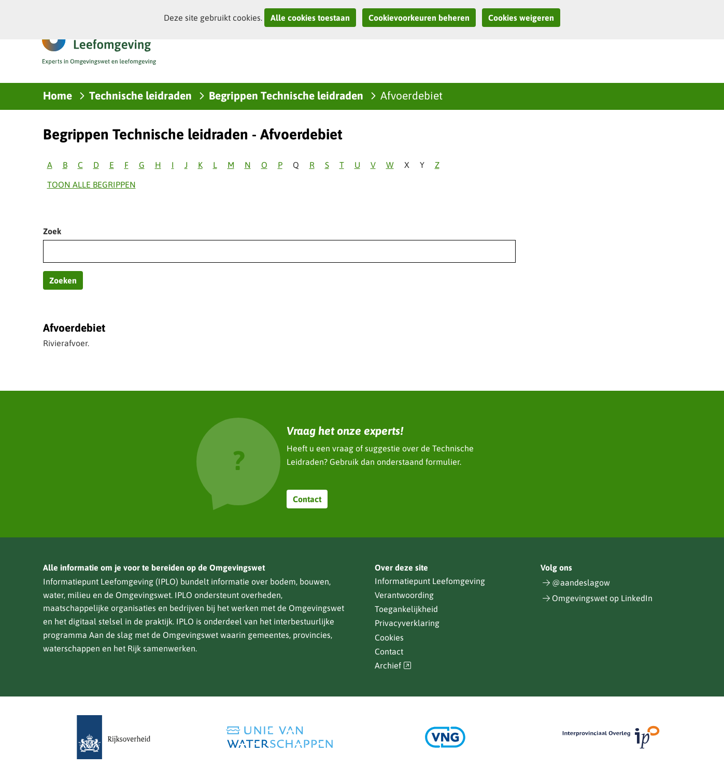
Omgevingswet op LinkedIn (602, 598)
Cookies (389, 637)
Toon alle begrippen (91, 184)
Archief (393, 666)
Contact (307, 499)
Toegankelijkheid (406, 609)
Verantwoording (404, 595)
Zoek (52, 231)
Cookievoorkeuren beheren (419, 17)
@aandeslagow (581, 582)
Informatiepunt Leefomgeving (430, 581)
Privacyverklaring (407, 623)
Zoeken (63, 280)
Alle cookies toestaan (310, 17)
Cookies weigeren (521, 17)
